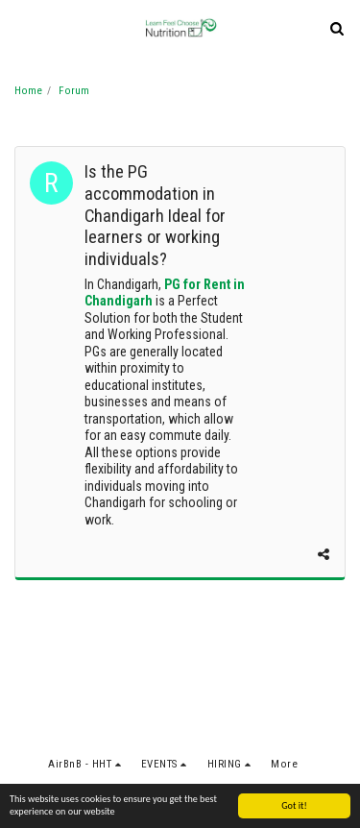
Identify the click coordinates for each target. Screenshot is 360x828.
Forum (74, 91)
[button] (21, 28)
